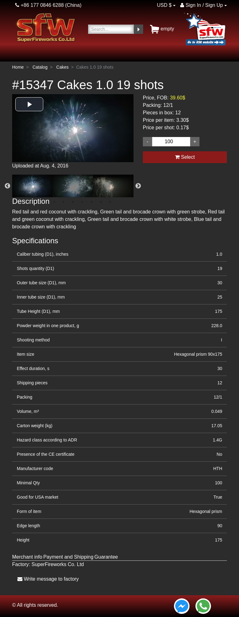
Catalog (39, 67)
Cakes (62, 67)
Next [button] (138, 186)
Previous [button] (7, 186)
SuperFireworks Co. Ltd (57, 564)
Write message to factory (48, 579)
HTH (217, 468)
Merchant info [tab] (27, 557)
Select (185, 157)
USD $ (164, 5)
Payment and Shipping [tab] (68, 557)
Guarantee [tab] (106, 557)
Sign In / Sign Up (201, 5)
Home (18, 67)
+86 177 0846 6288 (39, 5)
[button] (29, 104)
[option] (73, 134)
